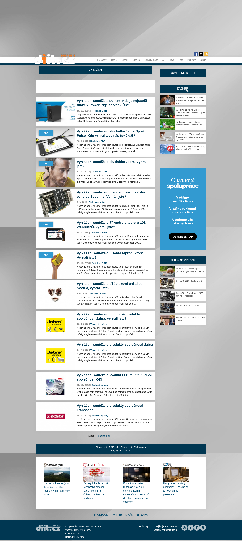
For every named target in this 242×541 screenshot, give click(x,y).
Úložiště (136, 60)
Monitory (191, 60)
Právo (171, 60)
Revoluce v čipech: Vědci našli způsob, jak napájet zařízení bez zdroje (190, 100)
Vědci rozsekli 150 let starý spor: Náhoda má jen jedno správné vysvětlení (190, 137)
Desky (114, 60)
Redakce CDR (99, 110)
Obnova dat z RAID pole (107, 447)
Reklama (142, 514)
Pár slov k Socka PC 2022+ (188, 305)
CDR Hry (183, 89)
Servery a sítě (151, 60)
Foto (181, 60)
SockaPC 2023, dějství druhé (189, 281)
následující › (104, 436)
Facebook (101, 514)
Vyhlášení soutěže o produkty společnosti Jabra (115, 344)
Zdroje (203, 60)
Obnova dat (126, 447)
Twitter (116, 514)
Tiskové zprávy (97, 202)
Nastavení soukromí (74, 537)
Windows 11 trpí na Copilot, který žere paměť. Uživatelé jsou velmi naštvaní (190, 113)
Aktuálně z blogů (182, 260)
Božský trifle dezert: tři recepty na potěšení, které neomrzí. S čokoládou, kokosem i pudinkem (95, 490)
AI (163, 60)
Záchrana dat (140, 447)
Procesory (102, 60)
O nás (129, 514)
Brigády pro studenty (121, 450)
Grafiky (124, 60)
